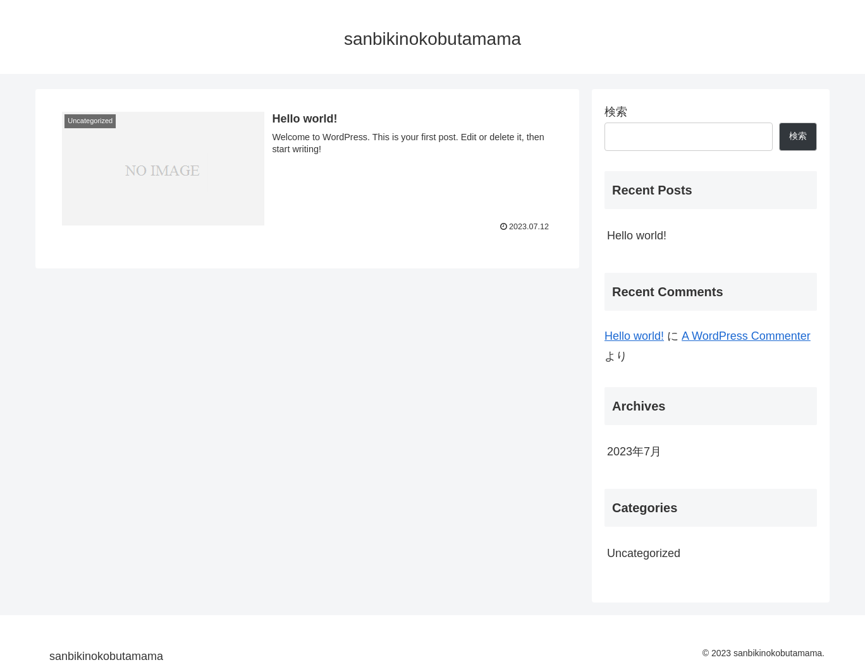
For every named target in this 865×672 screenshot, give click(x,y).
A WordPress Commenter (746, 336)
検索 (615, 111)
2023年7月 (634, 451)
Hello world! (636, 235)
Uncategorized (643, 553)
